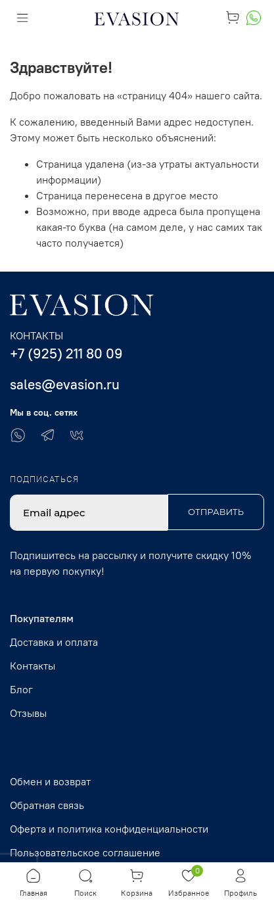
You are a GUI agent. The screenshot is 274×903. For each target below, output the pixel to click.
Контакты (32, 665)
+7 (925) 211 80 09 (66, 353)
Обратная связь (47, 805)
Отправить (216, 511)
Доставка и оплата (54, 641)
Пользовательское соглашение (85, 852)
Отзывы (28, 713)
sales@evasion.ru (65, 384)
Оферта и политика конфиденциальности (109, 828)
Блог (21, 689)
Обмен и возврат (50, 781)
